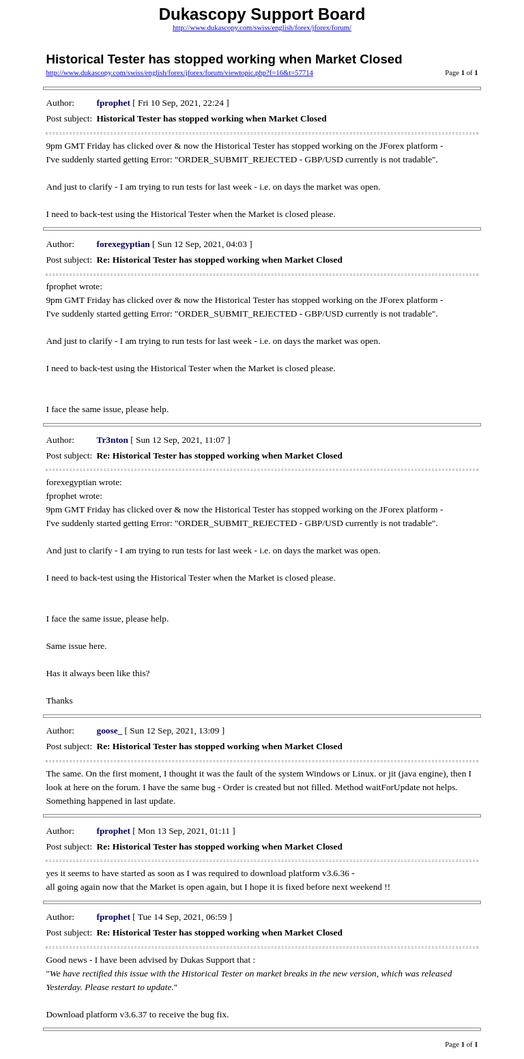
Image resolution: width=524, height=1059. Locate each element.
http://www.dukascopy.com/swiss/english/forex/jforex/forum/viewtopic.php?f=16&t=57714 (179, 72)
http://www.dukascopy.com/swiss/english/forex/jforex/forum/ (262, 27)
